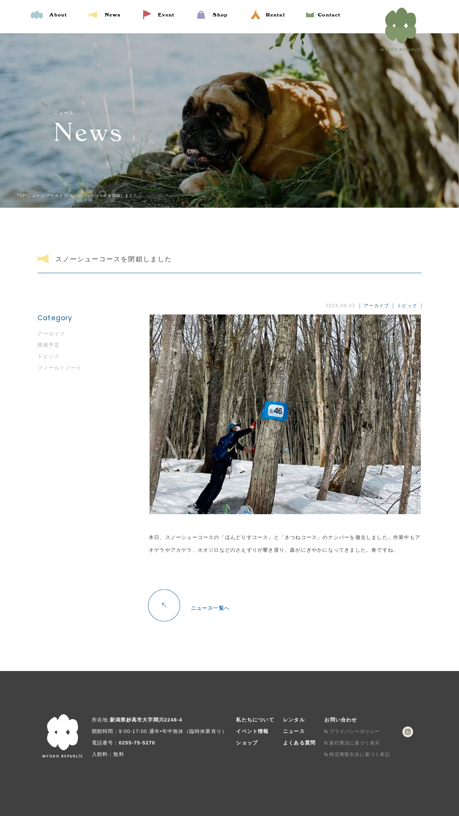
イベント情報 (252, 731)
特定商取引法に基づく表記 (359, 754)
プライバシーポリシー (354, 731)
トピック (48, 356)
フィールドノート (59, 368)
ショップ (247, 743)
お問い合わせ (340, 720)
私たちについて (255, 720)
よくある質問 (299, 743)
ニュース (294, 731)
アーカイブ (51, 334)
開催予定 (48, 345)
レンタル (294, 720)
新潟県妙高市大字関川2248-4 (146, 720)
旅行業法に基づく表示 (354, 743)
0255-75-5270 (137, 743)
